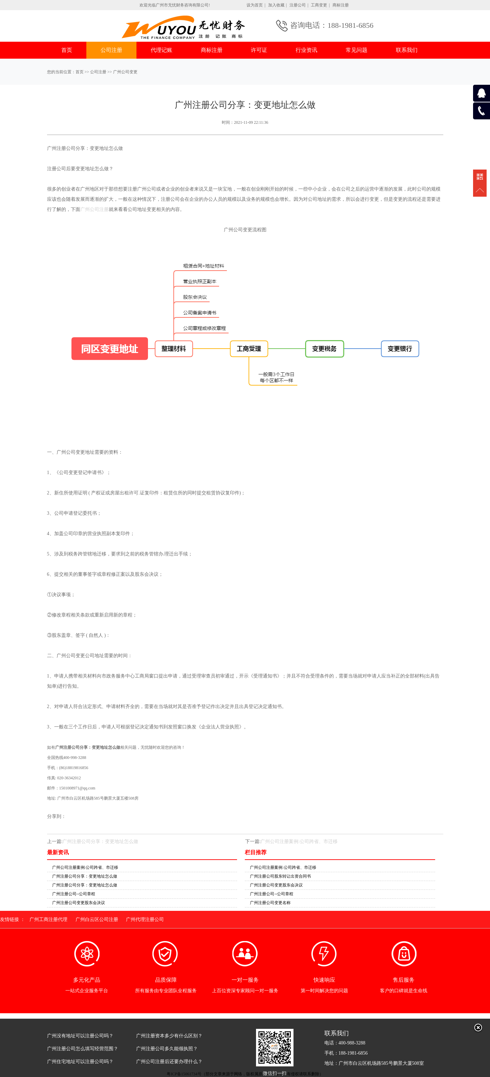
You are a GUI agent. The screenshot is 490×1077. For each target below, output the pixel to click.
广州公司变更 (125, 72)
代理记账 (161, 50)
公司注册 (111, 50)
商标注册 (341, 5)
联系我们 (407, 50)
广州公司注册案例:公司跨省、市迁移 (299, 841)
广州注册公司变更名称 (270, 902)
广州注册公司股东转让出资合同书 (280, 876)
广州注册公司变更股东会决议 (78, 902)
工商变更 (319, 5)
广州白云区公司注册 (97, 919)
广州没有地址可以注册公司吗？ (80, 1035)
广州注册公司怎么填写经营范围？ (82, 1048)
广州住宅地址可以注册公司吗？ (80, 1061)
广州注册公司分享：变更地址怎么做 (100, 841)
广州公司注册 (94, 209)
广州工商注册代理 (48, 919)
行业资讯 (306, 50)
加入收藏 (276, 5)
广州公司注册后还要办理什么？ (169, 1061)
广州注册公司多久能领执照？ (167, 1048)
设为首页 (255, 5)
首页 (66, 50)
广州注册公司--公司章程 (73, 894)
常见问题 (356, 50)
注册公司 (298, 5)
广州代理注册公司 (145, 919)
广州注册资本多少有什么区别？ (169, 1035)
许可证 (259, 50)
